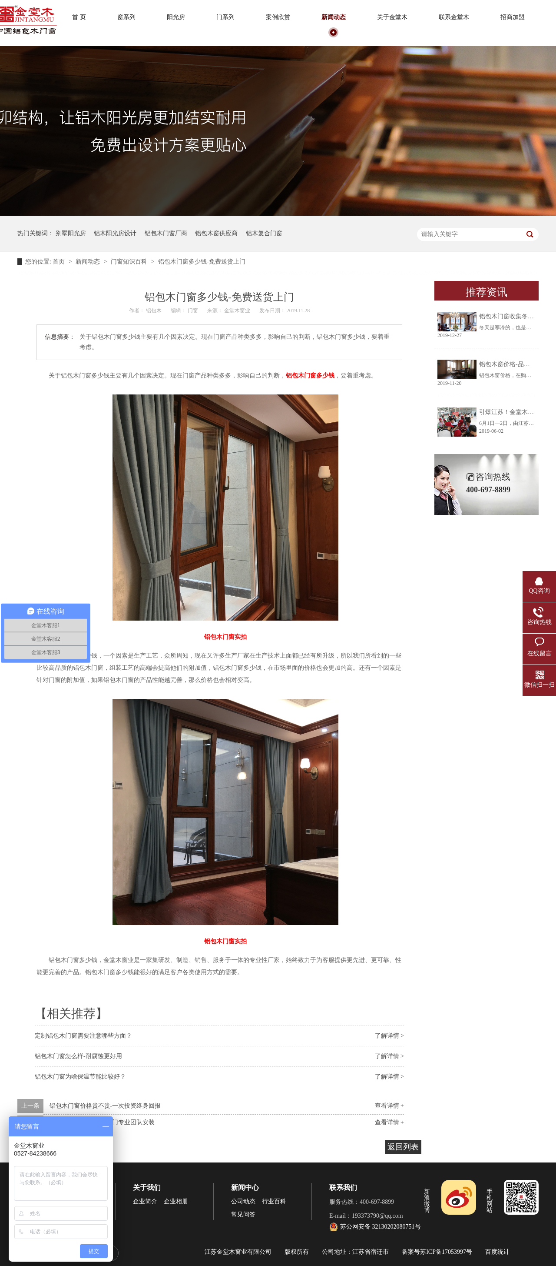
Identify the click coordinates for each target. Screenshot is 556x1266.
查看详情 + (389, 1105)
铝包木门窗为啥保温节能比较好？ (80, 1076)
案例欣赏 (278, 17)
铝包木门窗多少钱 (310, 375)
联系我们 (343, 1187)
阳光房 (176, 17)
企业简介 (145, 1201)
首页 (59, 261)
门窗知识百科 (130, 261)
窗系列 (126, 17)
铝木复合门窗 (264, 233)
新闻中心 (245, 1187)
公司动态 (243, 1201)
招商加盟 (512, 17)
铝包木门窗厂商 (166, 233)
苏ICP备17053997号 (446, 1252)
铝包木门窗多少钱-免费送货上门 (201, 261)
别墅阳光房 (71, 233)
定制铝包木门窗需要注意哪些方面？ (83, 1035)
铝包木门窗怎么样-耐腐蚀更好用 (78, 1056)
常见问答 (243, 1214)
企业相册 (176, 1201)
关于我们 (147, 1187)
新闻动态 (333, 17)
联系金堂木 (454, 17)
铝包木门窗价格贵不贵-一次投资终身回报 (105, 1105)
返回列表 (403, 1146)
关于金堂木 (392, 17)
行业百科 (274, 1201)
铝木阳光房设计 (115, 233)
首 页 (79, 17)
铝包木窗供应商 (216, 233)
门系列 (225, 17)
